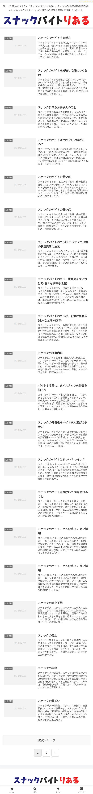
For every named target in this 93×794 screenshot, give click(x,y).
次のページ (47, 742)
